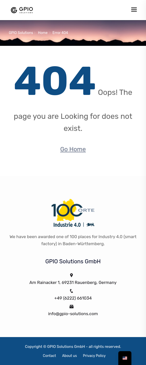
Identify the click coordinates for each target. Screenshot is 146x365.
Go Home (73, 149)
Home (43, 33)
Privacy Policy (94, 356)
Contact (49, 356)
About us (69, 356)
